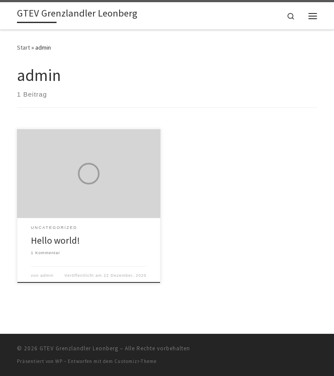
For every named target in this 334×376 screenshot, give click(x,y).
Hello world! (55, 240)
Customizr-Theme (135, 361)
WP (59, 361)
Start (23, 47)
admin (47, 275)
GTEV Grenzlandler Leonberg (79, 348)
